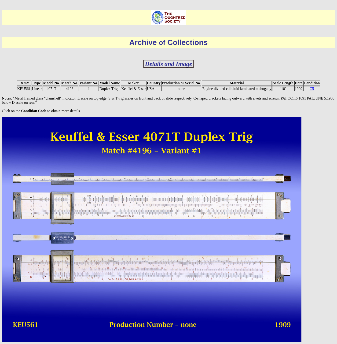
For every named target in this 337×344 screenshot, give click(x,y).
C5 (312, 89)
